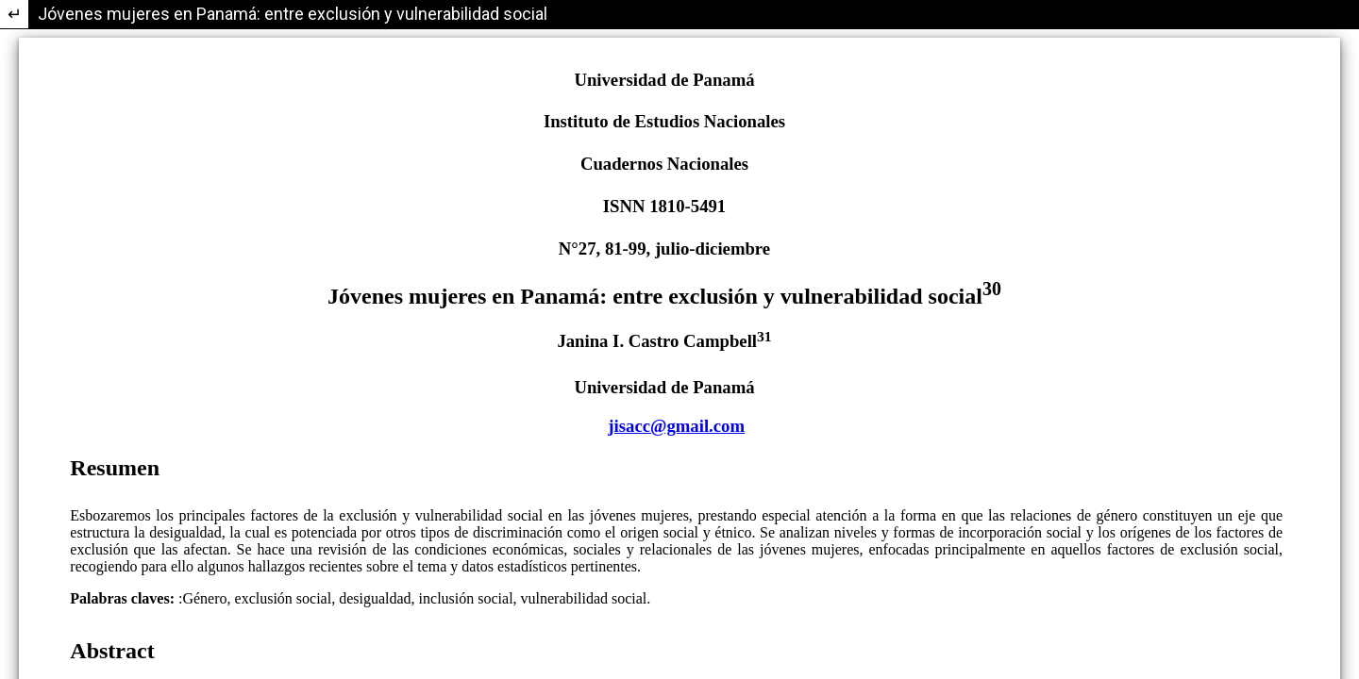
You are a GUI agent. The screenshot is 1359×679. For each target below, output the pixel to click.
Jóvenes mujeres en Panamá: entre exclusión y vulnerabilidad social (292, 14)
